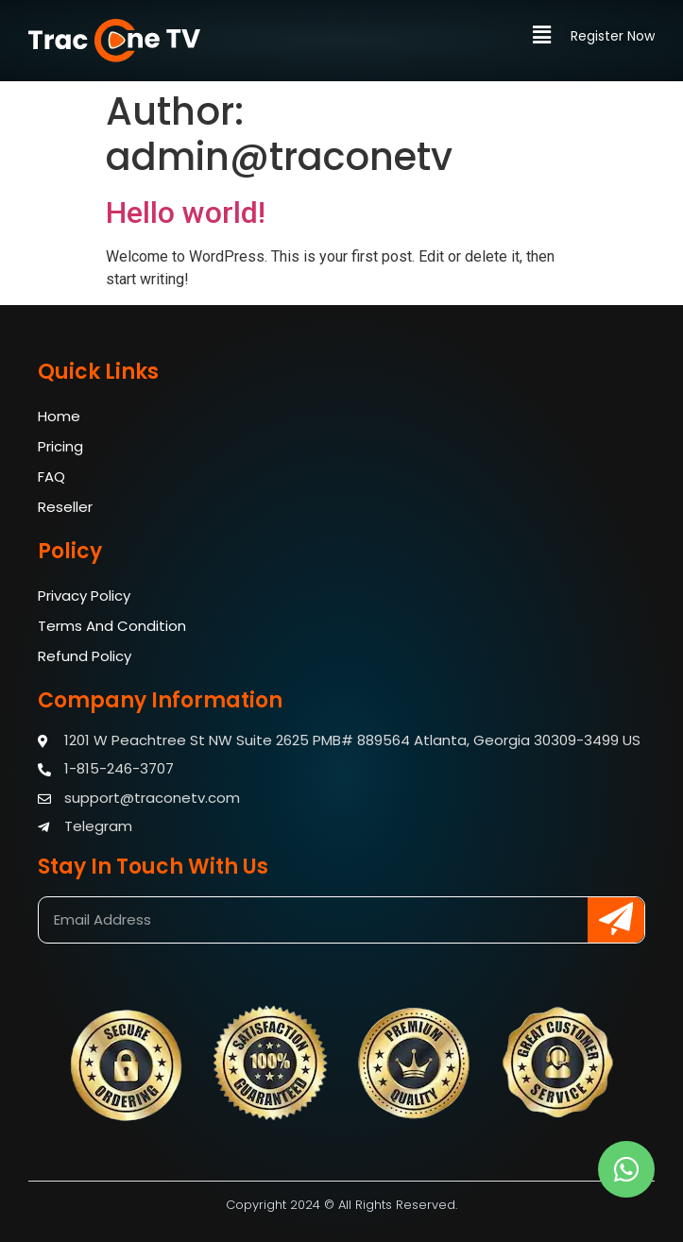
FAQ (51, 476)
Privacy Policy (84, 595)
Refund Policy (84, 656)
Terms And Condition (112, 626)
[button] (551, 36)
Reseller (65, 507)
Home (59, 416)
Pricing (60, 446)
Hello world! (185, 212)
